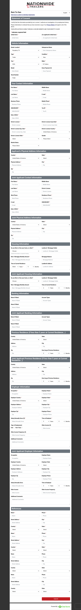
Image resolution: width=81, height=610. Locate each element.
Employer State (46, 397)
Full (12, 427)
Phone (44, 512)
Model (12, 68)
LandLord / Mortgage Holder (49, 248)
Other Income (14, 489)
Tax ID (44, 108)
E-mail (44, 94)
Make (44, 61)
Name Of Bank (15, 297)
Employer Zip (15, 411)
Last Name (14, 94)
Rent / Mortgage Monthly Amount (20, 256)
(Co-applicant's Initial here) (49, 34)
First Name (14, 87)
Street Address (15, 519)
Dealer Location (15, 47)
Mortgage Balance (47, 256)
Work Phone (14, 195)
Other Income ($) (46, 425)
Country (13, 155)
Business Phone (15, 101)
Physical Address (16, 162)
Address (13, 343)
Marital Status (15, 142)
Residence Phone (47, 195)
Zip (12, 169)
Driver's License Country (49, 128)
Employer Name (46, 390)
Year (12, 61)
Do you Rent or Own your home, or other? (22, 248)
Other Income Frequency (48, 489)
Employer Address (16, 404)
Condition (45, 54)
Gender (44, 135)
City (43, 162)
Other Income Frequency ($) (18, 432)
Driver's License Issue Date (49, 122)
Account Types (46, 297)
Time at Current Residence (18, 263)
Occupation (14, 390)
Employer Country (16, 397)
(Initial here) (14, 34)
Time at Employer (47, 418)
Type (12, 54)
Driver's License (15, 122)
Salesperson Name (47, 47)
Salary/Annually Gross (17, 482)
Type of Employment (16, 425)
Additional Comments (17, 439)
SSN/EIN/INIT (15, 108)
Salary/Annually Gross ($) (18, 418)
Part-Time (18, 427)
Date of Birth (15, 115)
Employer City (46, 404)
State (44, 155)
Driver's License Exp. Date (18, 128)
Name (13, 512)
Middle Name (45, 87)
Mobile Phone (46, 101)
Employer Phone (47, 411)
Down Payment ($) (47, 68)
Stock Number (15, 75)
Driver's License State (17, 135)
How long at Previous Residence (50, 350)
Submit (56, 599)
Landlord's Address (47, 263)
